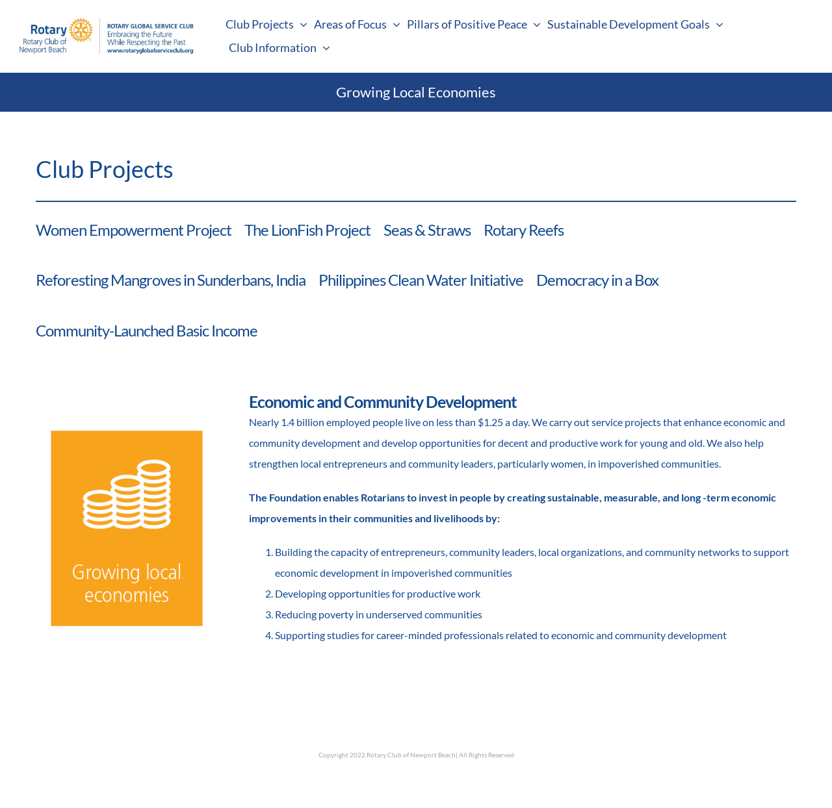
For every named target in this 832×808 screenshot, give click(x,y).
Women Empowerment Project (133, 229)
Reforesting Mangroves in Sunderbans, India (171, 279)
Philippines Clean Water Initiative (420, 279)
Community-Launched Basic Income (146, 330)
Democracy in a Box (597, 279)
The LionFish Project (307, 229)
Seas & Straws (427, 229)
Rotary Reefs (524, 229)
